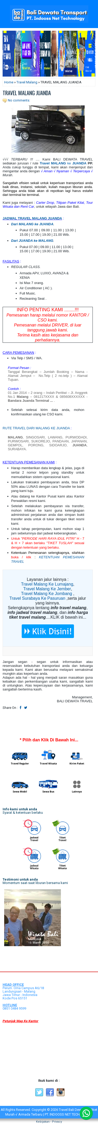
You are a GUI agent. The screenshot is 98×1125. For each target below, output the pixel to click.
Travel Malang (26, 82)
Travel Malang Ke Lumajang (47, 584)
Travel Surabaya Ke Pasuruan (37, 598)
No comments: (19, 100)
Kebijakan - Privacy (49, 1121)
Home (8, 82)
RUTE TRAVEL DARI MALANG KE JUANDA (36, 428)
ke (63, 163)
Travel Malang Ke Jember (47, 589)
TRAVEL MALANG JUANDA (27, 92)
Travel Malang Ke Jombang (46, 593)
